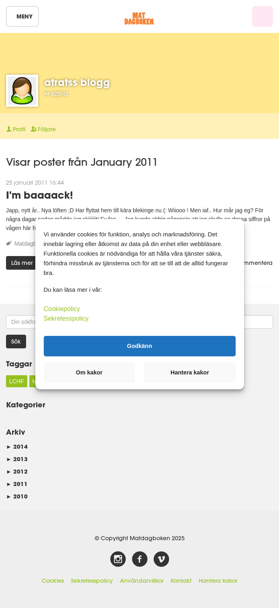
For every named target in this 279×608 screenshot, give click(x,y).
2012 (17, 471)
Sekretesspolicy (92, 580)
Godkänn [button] (139, 346)
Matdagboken (31, 243)
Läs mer (22, 262)
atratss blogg (77, 82)
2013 (17, 459)
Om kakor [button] (89, 372)
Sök (16, 341)
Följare (43, 129)
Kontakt (181, 580)
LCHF (16, 381)
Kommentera (251, 262)
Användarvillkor (141, 580)
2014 (17, 446)
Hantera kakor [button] (190, 372)
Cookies (53, 580)
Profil (15, 129)
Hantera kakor (218, 580)
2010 (17, 496)
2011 (17, 484)
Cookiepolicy (62, 308)
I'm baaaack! (39, 194)
